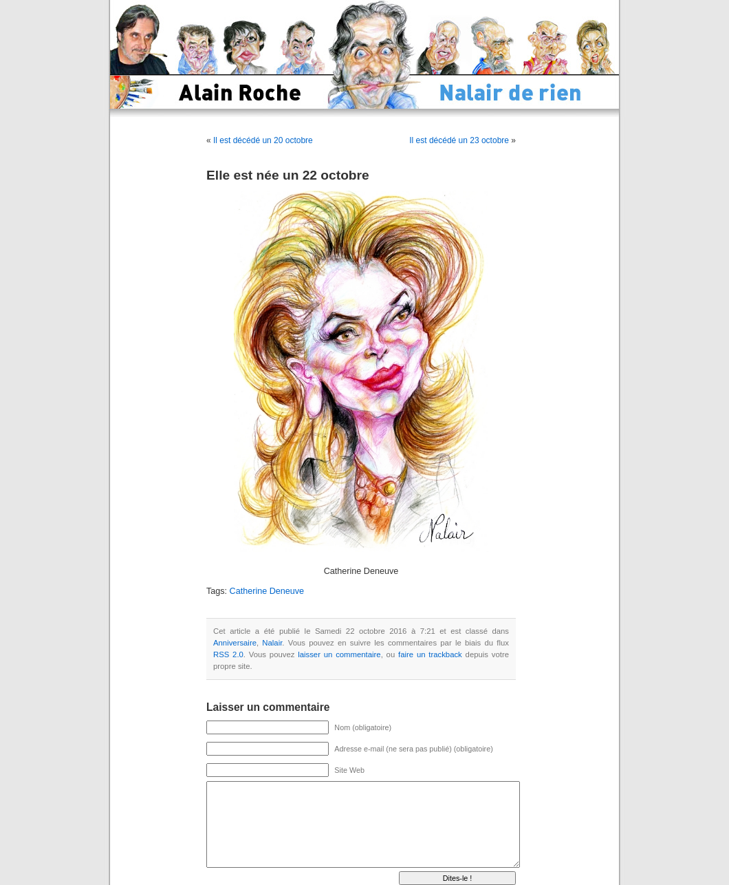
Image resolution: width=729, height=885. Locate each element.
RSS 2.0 (228, 654)
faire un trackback (430, 654)
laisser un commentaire (339, 654)
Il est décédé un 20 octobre (263, 140)
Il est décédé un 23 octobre (459, 140)
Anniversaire (235, 643)
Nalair (272, 643)
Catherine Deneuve (267, 591)
